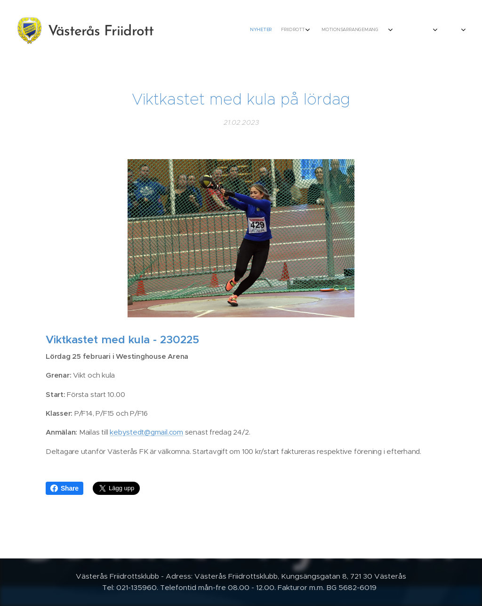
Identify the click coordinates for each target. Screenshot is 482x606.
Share (64, 488)
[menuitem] (287, 30)
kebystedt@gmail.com (146, 432)
